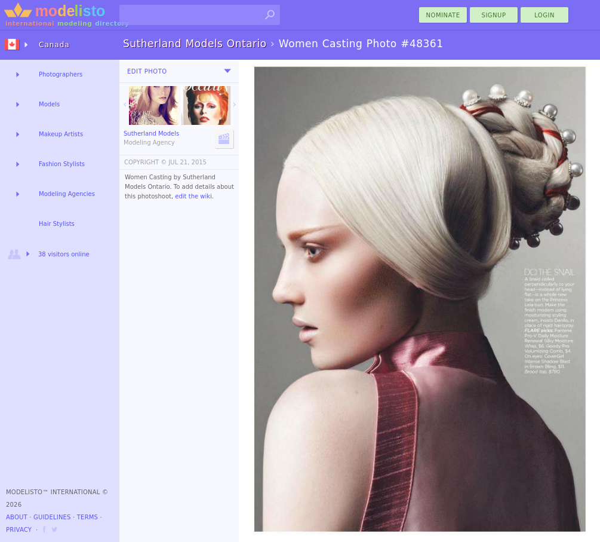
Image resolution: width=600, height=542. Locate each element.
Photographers (60, 74)
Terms (87, 517)
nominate (443, 15)
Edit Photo (147, 71)
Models (49, 104)
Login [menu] (544, 15)
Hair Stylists (57, 224)
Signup (494, 15)
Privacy (19, 529)
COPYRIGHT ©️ (145, 162)
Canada (54, 45)
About (16, 517)
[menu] (227, 71)
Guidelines (52, 517)
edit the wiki (193, 196)
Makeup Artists (61, 134)
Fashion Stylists (62, 164)
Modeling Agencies (67, 194)
